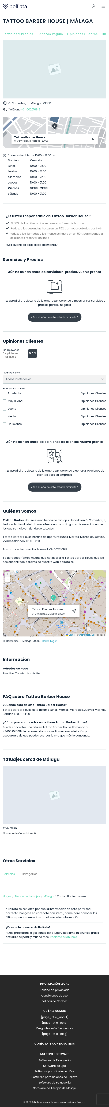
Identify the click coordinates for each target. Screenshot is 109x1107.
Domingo (14, 160)
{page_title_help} (54, 1023)
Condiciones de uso (54, 996)
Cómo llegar (49, 641)
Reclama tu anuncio (63, 937)
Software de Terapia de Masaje (54, 1088)
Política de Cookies (54, 1001)
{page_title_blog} (54, 1034)
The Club (10, 828)
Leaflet (70, 635)
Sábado (13, 194)
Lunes (12, 166)
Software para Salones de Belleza (54, 1077)
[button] (53, 598)
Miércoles (14, 177)
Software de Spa (54, 1066)
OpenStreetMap (86, 635)
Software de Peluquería (55, 1060)
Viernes (13, 188)
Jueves (12, 183)
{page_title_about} (55, 1017)
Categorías (29, 874)
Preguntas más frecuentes (54, 1028)
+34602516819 (30, 109)
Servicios (9, 874)
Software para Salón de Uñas (54, 1071)
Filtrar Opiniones (11, 372)
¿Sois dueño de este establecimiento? (32, 245)
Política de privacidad (54, 990)
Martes (13, 171)
